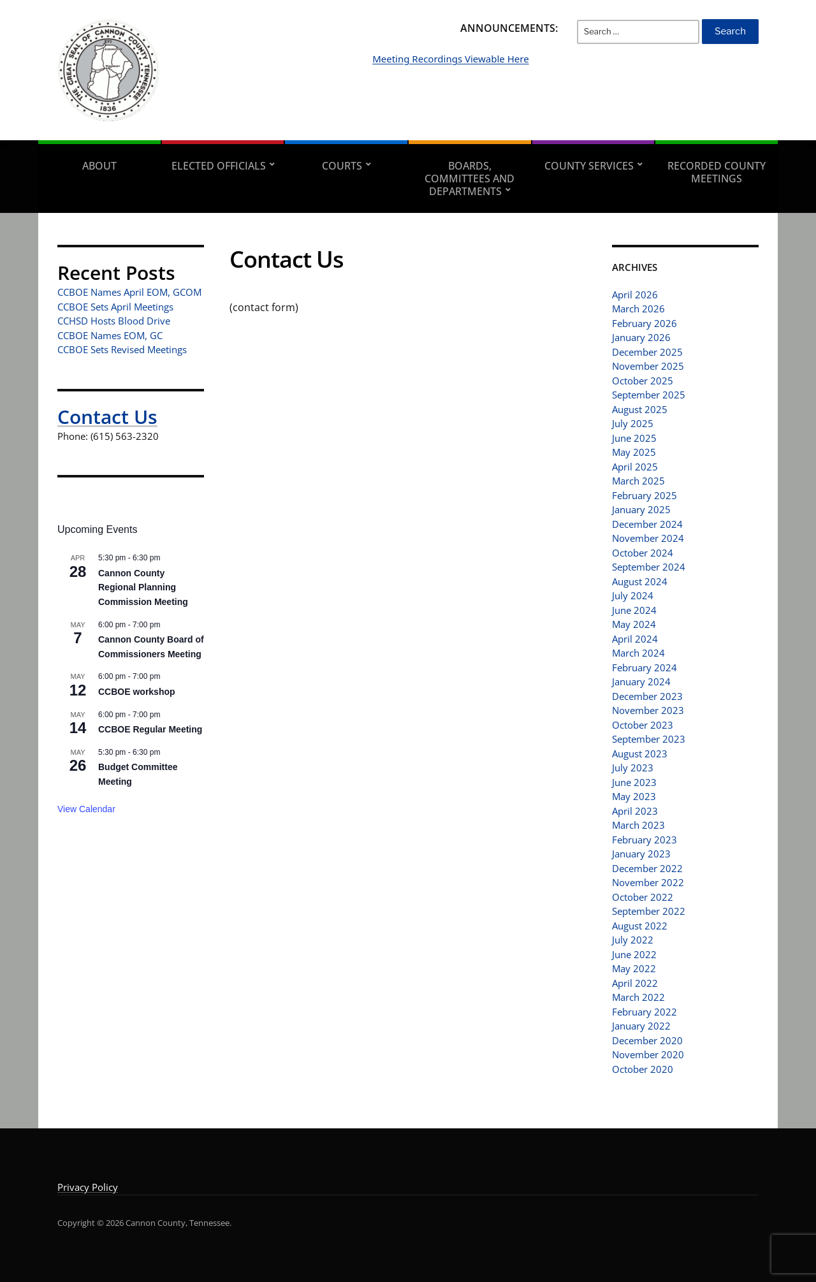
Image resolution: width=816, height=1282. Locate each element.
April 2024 (635, 638)
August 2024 (639, 581)
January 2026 (641, 337)
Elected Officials (218, 166)
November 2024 (648, 538)
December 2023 (647, 696)
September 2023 (648, 738)
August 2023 (639, 753)
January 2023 (641, 853)
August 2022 (639, 925)
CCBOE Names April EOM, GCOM (129, 292)
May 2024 (634, 624)
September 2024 (648, 566)
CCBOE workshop (136, 692)
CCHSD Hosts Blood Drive (113, 320)
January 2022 (641, 1025)
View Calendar (86, 809)
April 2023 (635, 811)
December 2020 (647, 1040)
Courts (342, 166)
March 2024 (638, 652)
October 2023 (642, 724)
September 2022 (648, 911)
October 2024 (642, 552)
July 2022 (632, 939)
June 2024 (634, 610)
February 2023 (644, 839)
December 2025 (647, 352)
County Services (589, 166)
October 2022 (642, 897)
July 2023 (632, 767)
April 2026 (635, 294)
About (99, 166)
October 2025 (642, 380)
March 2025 (638, 480)
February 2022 (644, 1011)
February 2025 (644, 495)
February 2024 (644, 667)
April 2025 (635, 466)
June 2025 (634, 438)
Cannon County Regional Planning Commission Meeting (143, 587)
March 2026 (638, 308)
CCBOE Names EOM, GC (110, 335)
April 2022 (635, 983)
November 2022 (648, 882)
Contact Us (107, 417)
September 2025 (648, 394)
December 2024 (647, 524)
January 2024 (641, 681)
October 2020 (642, 1069)
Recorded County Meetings (716, 172)
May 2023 (634, 796)
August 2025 (639, 409)
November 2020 (648, 1054)
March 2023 (638, 825)
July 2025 (632, 423)
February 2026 (644, 323)
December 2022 (647, 868)
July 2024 (632, 595)
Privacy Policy (87, 1187)
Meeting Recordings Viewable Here (514, 77)
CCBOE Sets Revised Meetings (122, 349)
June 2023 (634, 782)
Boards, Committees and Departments (469, 178)
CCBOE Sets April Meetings (115, 306)
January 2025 (641, 509)
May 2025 (634, 452)
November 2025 (648, 366)
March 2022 (638, 997)
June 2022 (634, 954)
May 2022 (634, 968)
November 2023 (648, 710)
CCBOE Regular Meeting (150, 729)
